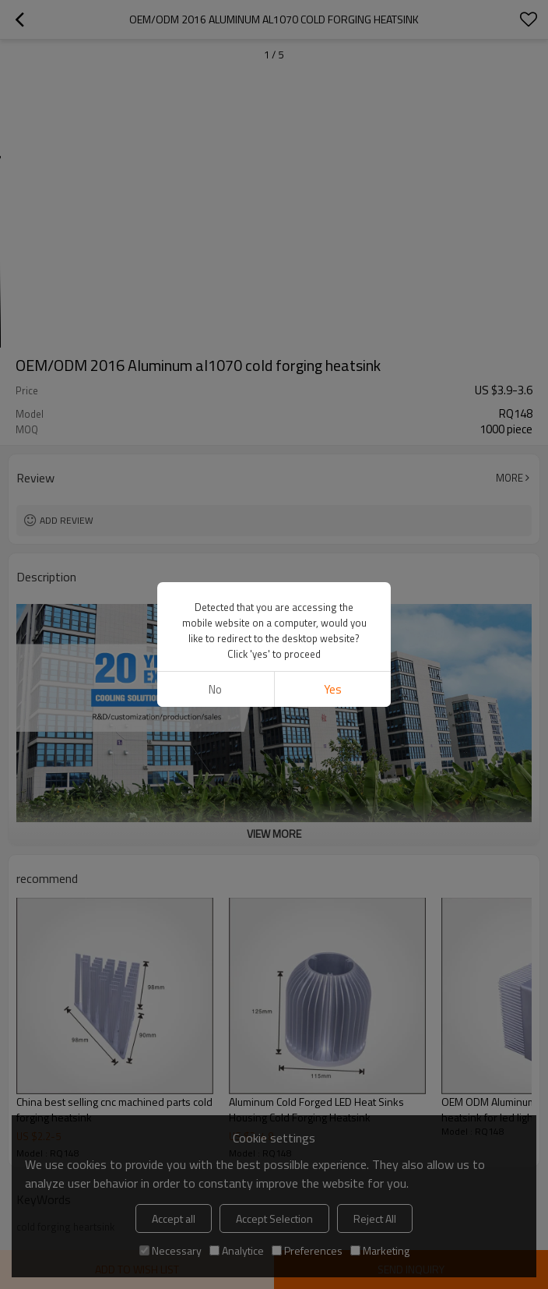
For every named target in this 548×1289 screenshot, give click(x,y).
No (215, 437)
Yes (333, 437)
